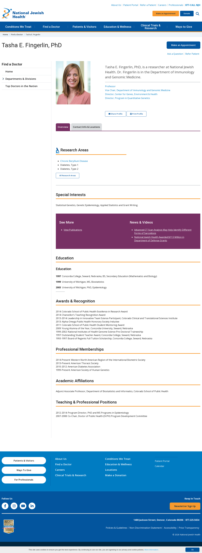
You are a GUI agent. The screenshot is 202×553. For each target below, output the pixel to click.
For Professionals (23, 479)
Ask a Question (175, 53)
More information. (151, 550)
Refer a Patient (148, 5)
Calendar (159, 466)
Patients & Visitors (84, 26)
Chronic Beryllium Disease (74, 161)
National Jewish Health (190, 534)
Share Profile (115, 114)
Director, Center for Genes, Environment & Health (131, 94)
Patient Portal (130, 5)
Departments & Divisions (20, 78)
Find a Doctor (51, 26)
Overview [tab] (63, 127)
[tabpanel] (128, 281)
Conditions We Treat (18, 26)
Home (5, 34)
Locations (111, 469)
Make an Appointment (165, 13)
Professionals (176, 5)
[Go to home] (23, 13)
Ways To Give (24, 470)
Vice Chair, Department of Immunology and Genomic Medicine (137, 90)
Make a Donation (115, 475)
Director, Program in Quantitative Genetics (127, 98)
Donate (187, 13)
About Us (116, 5)
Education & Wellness (117, 26)
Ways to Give (183, 26)
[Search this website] (197, 13)
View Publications (73, 229)
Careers (162, 5)
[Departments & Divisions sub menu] (3, 79)
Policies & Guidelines (116, 527)
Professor (110, 86)
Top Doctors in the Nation (21, 86)
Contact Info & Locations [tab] (86, 127)
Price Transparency (189, 527)
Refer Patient (192, 53)
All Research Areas (67, 175)
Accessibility (170, 527)
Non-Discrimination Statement (145, 527)
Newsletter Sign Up (185, 506)
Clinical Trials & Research (150, 27)
